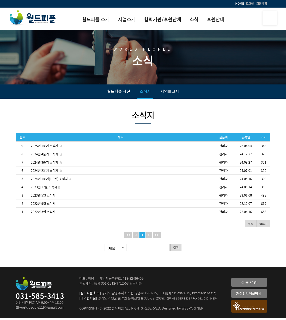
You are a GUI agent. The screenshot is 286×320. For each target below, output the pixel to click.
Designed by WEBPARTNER (182, 310)
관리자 (223, 147)
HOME (239, 3)
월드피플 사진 (118, 92)
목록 (250, 225)
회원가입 (261, 3)
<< (128, 236)
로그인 (250, 3)
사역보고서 (169, 92)
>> (157, 236)
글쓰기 (263, 225)
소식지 (145, 92)
